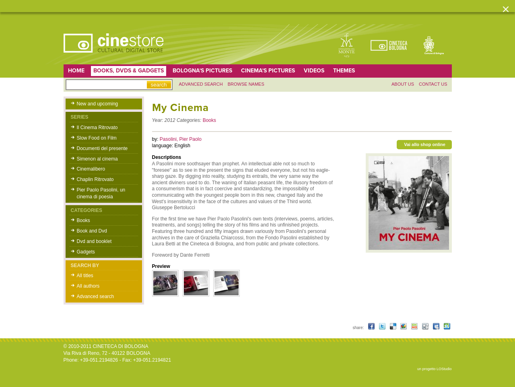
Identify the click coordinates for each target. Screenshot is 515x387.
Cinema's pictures (268, 70)
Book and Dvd (92, 231)
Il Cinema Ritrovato (97, 127)
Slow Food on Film (97, 138)
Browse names (246, 84)
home (76, 70)
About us (402, 84)
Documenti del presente (102, 148)
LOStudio (444, 369)
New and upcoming (97, 104)
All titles (85, 275)
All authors (88, 286)
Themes (344, 70)
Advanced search (201, 84)
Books (83, 220)
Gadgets (86, 252)
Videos (314, 70)
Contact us (433, 84)
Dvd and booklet (94, 241)
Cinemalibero (91, 169)
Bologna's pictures (202, 70)
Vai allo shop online (424, 144)
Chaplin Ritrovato (95, 179)
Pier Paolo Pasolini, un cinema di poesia (101, 193)
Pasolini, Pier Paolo (181, 139)
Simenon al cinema (97, 159)
